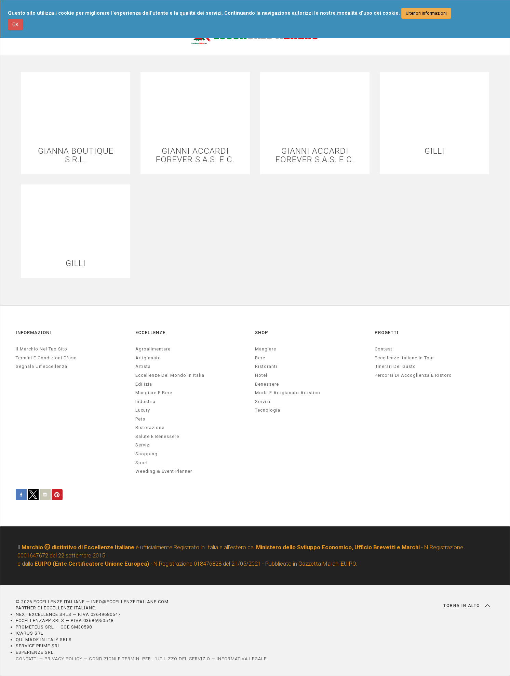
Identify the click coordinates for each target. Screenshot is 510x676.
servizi (143, 444)
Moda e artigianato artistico (287, 392)
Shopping (146, 453)
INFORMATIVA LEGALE (242, 658)
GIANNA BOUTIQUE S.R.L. (75, 155)
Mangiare (265, 348)
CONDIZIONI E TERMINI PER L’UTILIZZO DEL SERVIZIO (149, 658)
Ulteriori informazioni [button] (426, 13)
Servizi (262, 401)
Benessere (267, 384)
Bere (260, 357)
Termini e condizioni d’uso (46, 357)
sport (141, 462)
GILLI (435, 151)
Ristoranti (266, 366)
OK (15, 24)
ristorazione (149, 427)
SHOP (261, 332)
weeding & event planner (163, 471)
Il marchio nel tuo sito (41, 348)
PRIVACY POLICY (63, 658)
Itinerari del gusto (395, 366)
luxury (142, 410)
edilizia (143, 384)
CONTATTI (27, 658)
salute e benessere (157, 436)
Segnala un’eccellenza (41, 366)
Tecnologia (267, 410)
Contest (383, 348)
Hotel (261, 375)
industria (145, 401)
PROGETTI (387, 332)
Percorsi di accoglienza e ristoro (413, 375)
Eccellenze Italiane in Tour (404, 357)
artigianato (148, 357)
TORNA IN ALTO (466, 605)
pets (140, 419)
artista (143, 366)
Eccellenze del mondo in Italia (169, 375)
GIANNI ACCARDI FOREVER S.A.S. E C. (195, 155)
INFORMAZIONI (33, 332)
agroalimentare (153, 348)
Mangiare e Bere (153, 392)
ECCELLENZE (150, 332)
